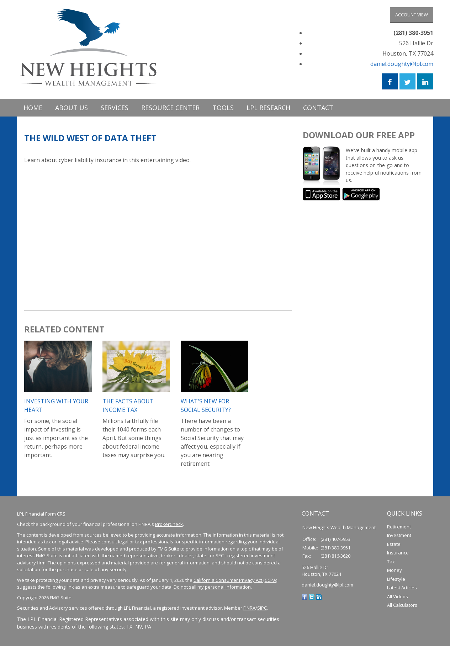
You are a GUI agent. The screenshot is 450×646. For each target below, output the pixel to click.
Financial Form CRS (45, 514)
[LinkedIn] (319, 597)
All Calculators (402, 605)
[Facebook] (304, 597)
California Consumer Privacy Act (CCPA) (235, 580)
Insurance (398, 553)
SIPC (262, 608)
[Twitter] (311, 597)
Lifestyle (396, 579)
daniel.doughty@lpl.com (401, 64)
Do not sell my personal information (212, 587)
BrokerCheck (169, 524)
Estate (394, 544)
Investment (399, 535)
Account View (411, 14)
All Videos (397, 596)
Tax (391, 561)
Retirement (399, 526)
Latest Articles (402, 588)
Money (394, 570)
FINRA (249, 608)
